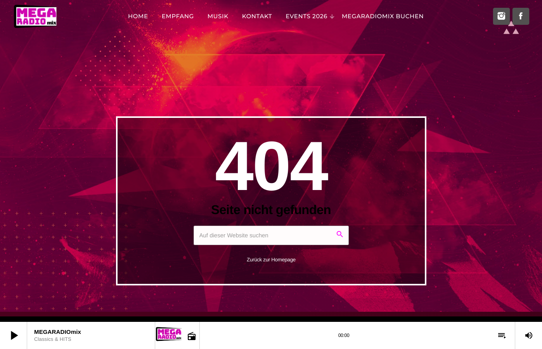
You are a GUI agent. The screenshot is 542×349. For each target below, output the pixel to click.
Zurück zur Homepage (271, 260)
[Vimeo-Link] (35, 16)
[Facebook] (520, 16)
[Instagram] (501, 16)
